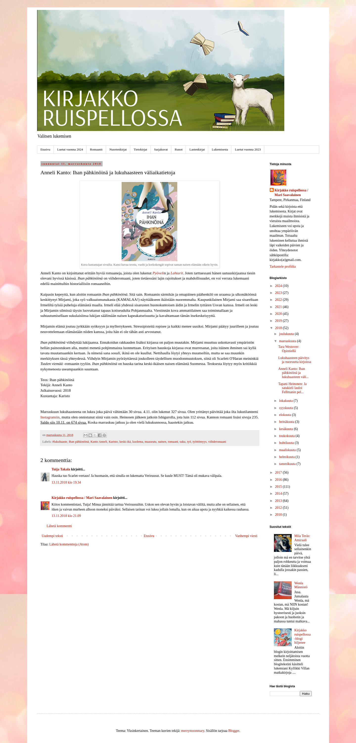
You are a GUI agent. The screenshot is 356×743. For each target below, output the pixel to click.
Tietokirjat (140, 149)
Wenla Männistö (301, 585)
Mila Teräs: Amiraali (302, 538)
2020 (279, 314)
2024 (279, 286)
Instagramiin (50, 417)
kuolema (138, 441)
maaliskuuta (288, 450)
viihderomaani (217, 441)
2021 (279, 307)
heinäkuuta (287, 422)
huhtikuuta (287, 443)
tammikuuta (287, 464)
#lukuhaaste (59, 441)
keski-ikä (125, 441)
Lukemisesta (220, 149)
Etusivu (45, 149)
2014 (279, 493)
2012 (279, 508)
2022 (279, 300)
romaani (173, 441)
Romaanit (96, 149)
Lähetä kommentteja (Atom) (69, 544)
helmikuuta (287, 457)
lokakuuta (286, 401)
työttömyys (200, 441)
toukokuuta (287, 436)
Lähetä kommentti (59, 526)
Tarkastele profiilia (283, 266)
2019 (279, 321)
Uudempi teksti (52, 536)
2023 (279, 293)
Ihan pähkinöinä (79, 441)
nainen (162, 441)
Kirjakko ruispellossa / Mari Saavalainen (82, 498)
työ (189, 441)
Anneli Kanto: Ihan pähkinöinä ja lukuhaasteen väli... (293, 373)
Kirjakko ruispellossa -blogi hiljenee (302, 636)
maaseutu (150, 441)
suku (183, 441)
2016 (279, 480)
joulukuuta (287, 334)
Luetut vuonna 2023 (248, 149)
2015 (279, 486)
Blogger (233, 731)
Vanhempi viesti (246, 536)
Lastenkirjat (197, 149)
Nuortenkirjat (118, 149)
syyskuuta (286, 408)
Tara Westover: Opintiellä (288, 349)
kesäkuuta (286, 429)
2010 (279, 514)
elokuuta (285, 415)
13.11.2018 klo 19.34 (66, 482)
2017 (279, 472)
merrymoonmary (192, 731)
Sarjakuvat (161, 149)
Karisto (113, 441)
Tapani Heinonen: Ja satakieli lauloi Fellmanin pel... (292, 388)
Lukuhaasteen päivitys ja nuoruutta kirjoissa (294, 360)
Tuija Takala (61, 469)
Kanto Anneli (98, 441)
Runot (179, 149)
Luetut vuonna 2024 (70, 149)
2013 (279, 501)
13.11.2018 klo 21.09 (66, 516)
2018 (279, 328)
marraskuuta (288, 341)
